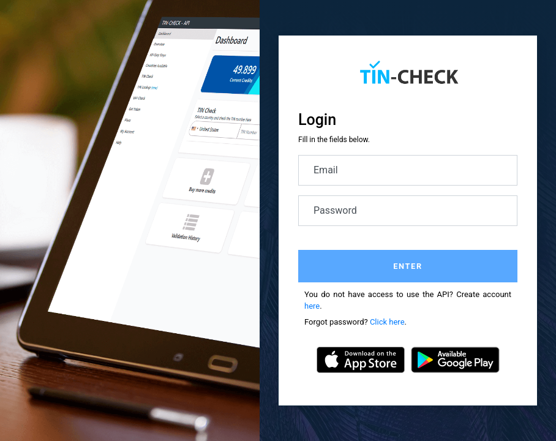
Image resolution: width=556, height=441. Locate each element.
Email (326, 170)
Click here (387, 321)
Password (335, 210)
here (312, 306)
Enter (407, 266)
